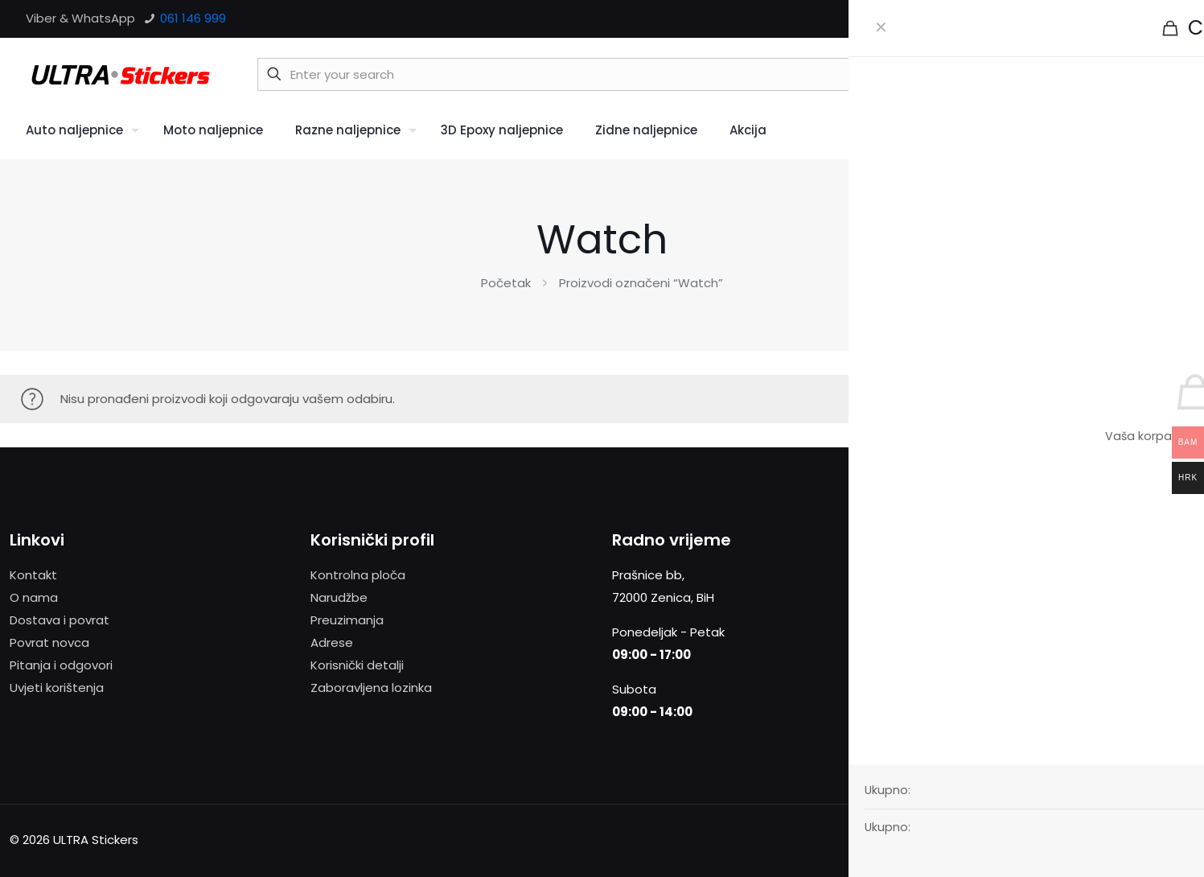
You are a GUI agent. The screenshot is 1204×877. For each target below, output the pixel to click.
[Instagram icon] (1169, 18)
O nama (34, 597)
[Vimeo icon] (1149, 18)
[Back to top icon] (1188, 832)
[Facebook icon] (1109, 18)
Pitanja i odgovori (61, 665)
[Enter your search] (676, 74)
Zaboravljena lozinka (371, 687)
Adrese (331, 642)
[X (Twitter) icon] (1129, 18)
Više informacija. (1137, 597)
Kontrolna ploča (357, 574)
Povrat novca (49, 642)
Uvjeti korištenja (57, 687)
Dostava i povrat (59, 619)
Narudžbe (339, 597)
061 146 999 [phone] (191, 18)
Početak (506, 282)
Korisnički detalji (357, 665)
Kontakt (33, 574)
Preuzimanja (347, 619)
